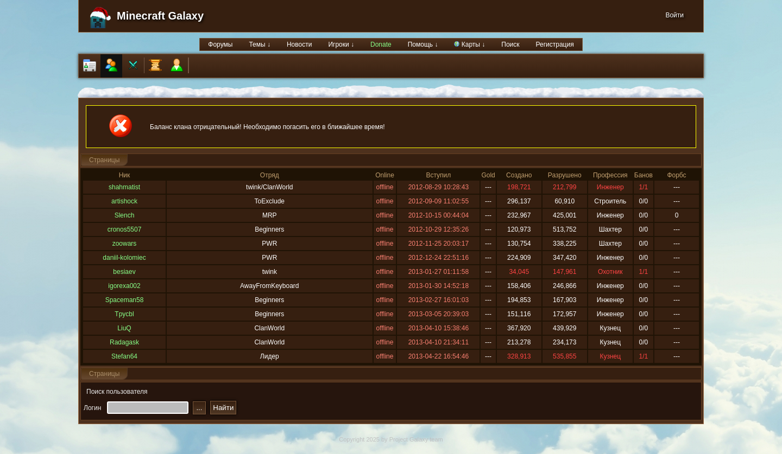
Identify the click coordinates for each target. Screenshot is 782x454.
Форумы (220, 44)
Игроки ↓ (341, 44)
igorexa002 (124, 286)
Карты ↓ (469, 44)
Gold (488, 175)
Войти (674, 15)
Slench (125, 215)
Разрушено (565, 175)
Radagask (124, 342)
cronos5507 (125, 229)
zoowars (124, 243)
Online (384, 175)
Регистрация (555, 44)
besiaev (124, 272)
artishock (124, 201)
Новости (299, 44)
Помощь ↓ (423, 44)
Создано (519, 175)
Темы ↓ (259, 44)
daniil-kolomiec (124, 257)
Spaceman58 (124, 300)
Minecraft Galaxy (160, 16)
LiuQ (124, 328)
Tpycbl (124, 314)
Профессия (610, 175)
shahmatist (124, 187)
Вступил (438, 175)
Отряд (269, 175)
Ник (124, 175)
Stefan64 (124, 356)
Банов (643, 175)
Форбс (676, 175)
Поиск (510, 44)
